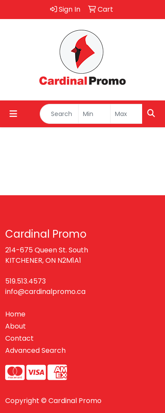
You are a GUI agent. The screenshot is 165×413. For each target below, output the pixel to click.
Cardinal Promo (75, 401)
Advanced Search (35, 350)
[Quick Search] (59, 114)
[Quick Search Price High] (126, 114)
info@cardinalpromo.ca (45, 292)
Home (15, 314)
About (15, 326)
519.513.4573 (25, 281)
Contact (19, 338)
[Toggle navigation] (13, 114)
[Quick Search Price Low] (94, 114)
